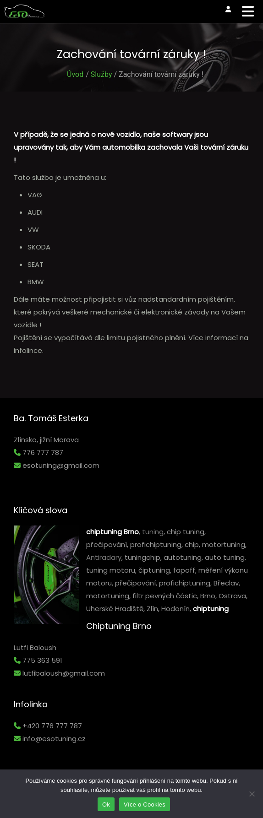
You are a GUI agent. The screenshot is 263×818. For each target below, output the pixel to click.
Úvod (75, 74)
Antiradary (103, 557)
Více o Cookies (144, 804)
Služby (101, 74)
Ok (106, 804)
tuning (153, 531)
